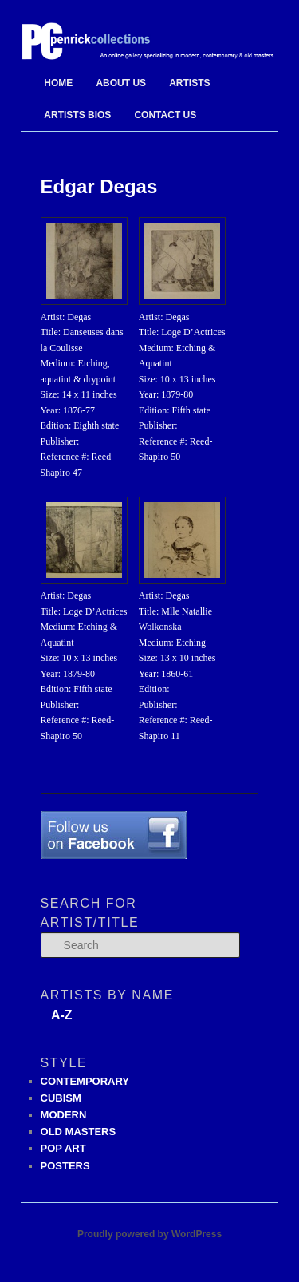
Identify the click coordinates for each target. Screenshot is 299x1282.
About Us (121, 83)
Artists (189, 83)
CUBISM (61, 1098)
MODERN (64, 1115)
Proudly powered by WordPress (149, 1234)
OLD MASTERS (78, 1132)
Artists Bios (77, 115)
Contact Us (165, 115)
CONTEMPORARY (85, 1081)
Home (58, 83)
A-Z (62, 1015)
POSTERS (65, 1166)
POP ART (63, 1148)
